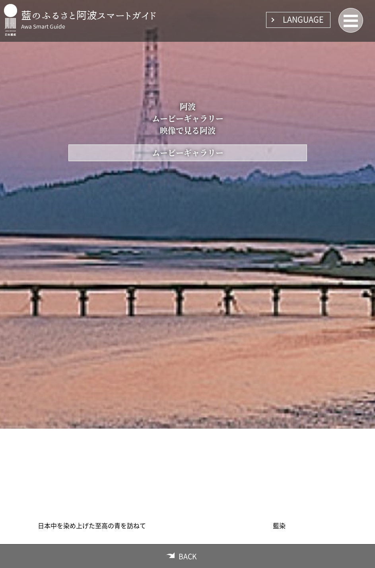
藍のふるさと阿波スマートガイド (89, 15)
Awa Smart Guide (43, 26)
